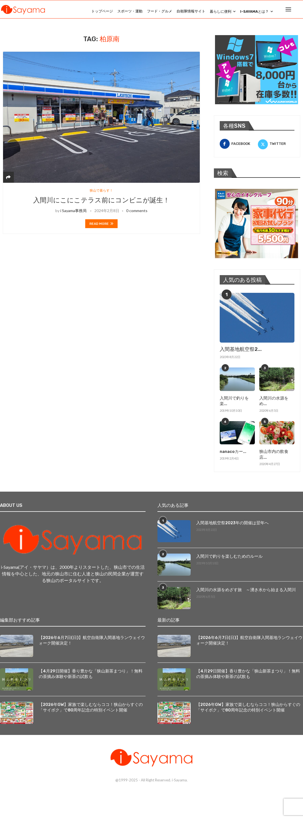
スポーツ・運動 (130, 11)
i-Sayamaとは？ (254, 11)
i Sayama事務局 (73, 215)
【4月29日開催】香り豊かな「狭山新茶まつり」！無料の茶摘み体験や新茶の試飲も (91, 666)
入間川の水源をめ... (276, 402)
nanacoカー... (232, 449)
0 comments (136, 215)
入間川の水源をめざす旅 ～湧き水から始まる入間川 (242, 582)
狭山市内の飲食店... (276, 449)
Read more (101, 228)
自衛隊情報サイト (191, 11)
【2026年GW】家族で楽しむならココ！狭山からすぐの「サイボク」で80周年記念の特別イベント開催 (91, 699)
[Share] (8, 181)
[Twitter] (276, 148)
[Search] (300, 11)
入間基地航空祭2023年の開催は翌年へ (230, 515)
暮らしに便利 (220, 11)
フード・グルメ (159, 11)
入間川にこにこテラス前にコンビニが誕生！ (101, 204)
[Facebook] (238, 148)
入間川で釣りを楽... (237, 402)
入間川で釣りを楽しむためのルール (227, 548)
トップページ (102, 11)
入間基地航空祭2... (241, 353)
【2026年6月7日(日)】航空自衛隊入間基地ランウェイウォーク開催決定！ (91, 632)
